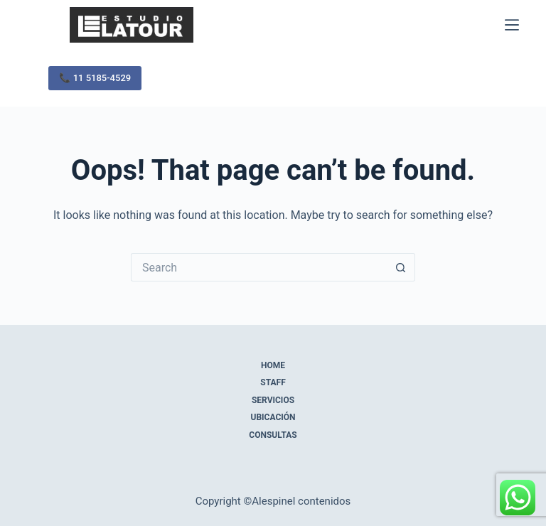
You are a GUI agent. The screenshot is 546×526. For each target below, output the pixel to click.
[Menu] (512, 25)
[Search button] (401, 267)
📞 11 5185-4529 (95, 78)
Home (273, 365)
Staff (272, 382)
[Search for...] (259, 267)
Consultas (272, 435)
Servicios (273, 400)
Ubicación (273, 417)
